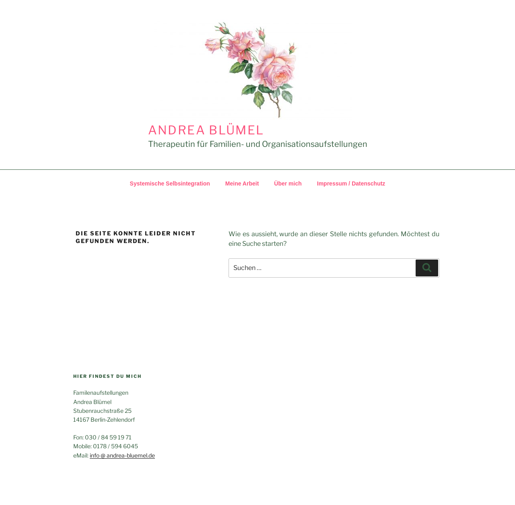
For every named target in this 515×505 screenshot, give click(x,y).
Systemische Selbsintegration (170, 183)
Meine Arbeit (242, 183)
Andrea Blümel (206, 130)
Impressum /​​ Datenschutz (351, 183)
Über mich (287, 183)
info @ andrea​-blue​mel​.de (122, 455)
